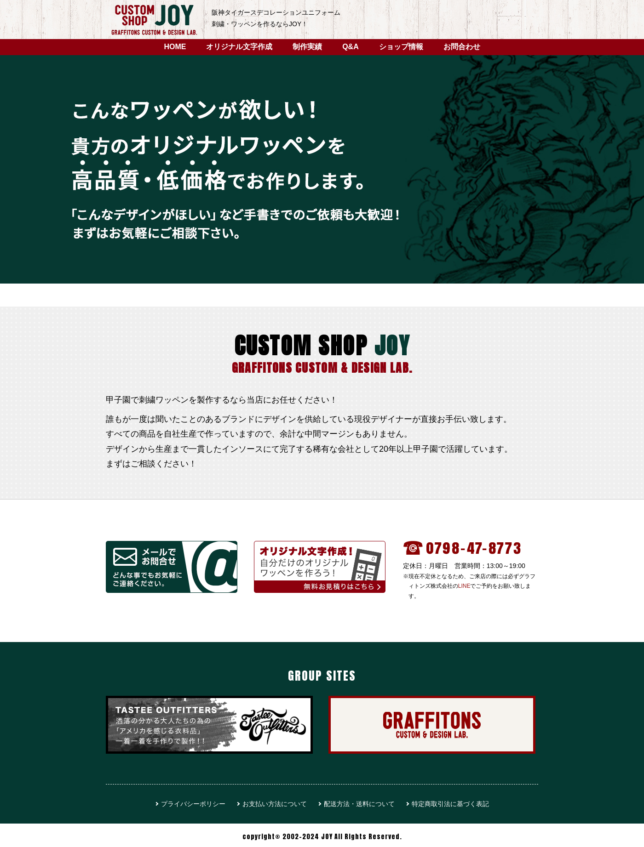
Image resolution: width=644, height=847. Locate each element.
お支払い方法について (274, 803)
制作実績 (307, 47)
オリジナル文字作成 (239, 47)
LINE (464, 586)
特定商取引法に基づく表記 (450, 803)
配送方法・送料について (359, 803)
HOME (175, 47)
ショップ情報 (401, 47)
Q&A (350, 47)
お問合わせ (461, 47)
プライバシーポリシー (193, 803)
